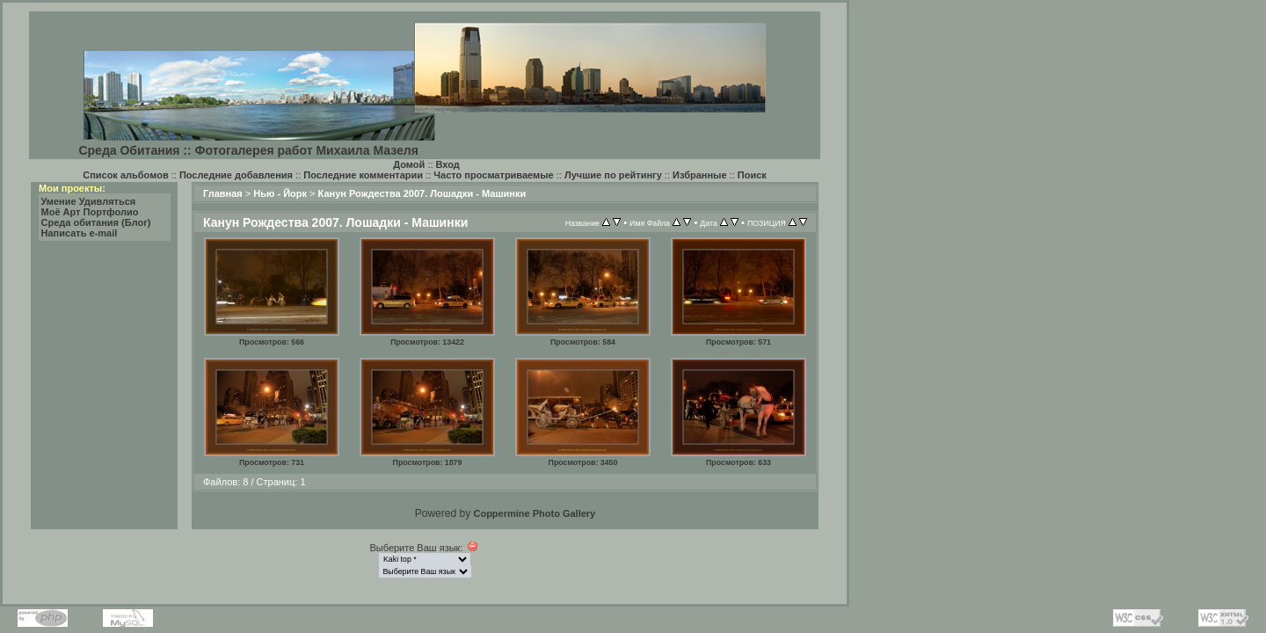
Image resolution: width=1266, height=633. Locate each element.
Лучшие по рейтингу (613, 175)
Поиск (752, 175)
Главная (223, 193)
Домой (409, 164)
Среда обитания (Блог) (96, 222)
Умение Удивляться (88, 201)
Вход (448, 164)
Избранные (700, 175)
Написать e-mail (79, 233)
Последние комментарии (363, 175)
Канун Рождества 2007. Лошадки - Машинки (422, 193)
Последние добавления (236, 175)
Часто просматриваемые (493, 175)
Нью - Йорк (280, 193)
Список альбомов (125, 175)
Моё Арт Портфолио (90, 212)
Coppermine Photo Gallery (534, 513)
